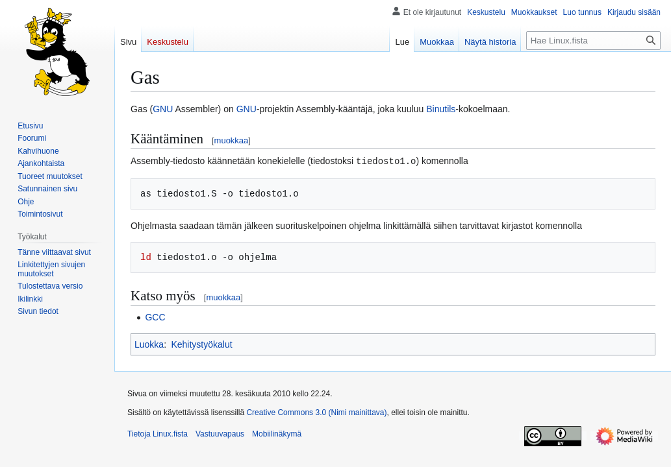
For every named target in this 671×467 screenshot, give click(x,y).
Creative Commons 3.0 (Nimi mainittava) (316, 411)
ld (145, 256)
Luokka (149, 344)
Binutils (440, 109)
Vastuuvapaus (220, 433)
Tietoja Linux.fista (157, 433)
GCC (155, 316)
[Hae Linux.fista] (593, 40)
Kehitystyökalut (201, 344)
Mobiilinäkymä (276, 433)
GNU (163, 109)
